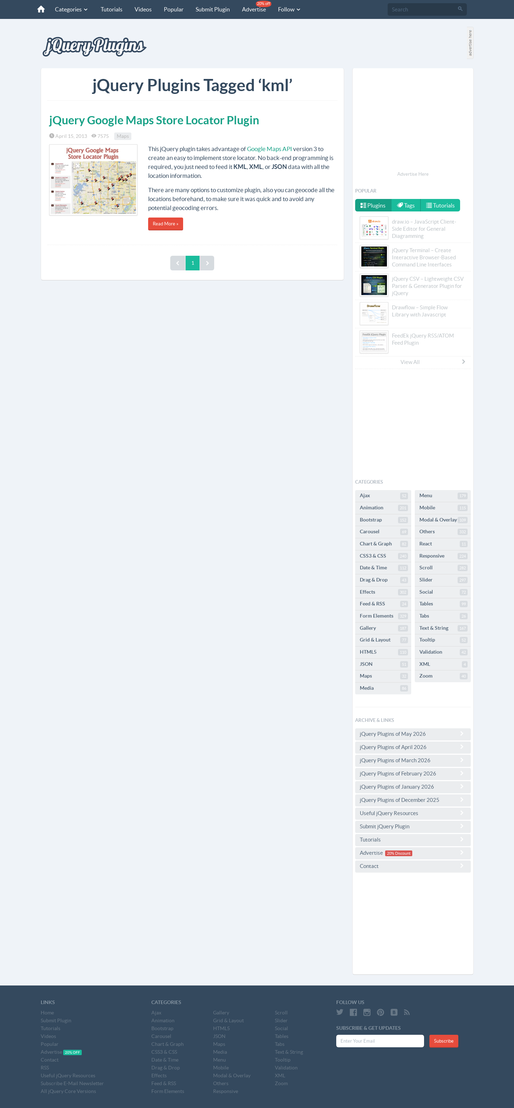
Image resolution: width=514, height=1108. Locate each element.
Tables (443, 604)
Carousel (384, 532)
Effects (384, 592)
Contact (413, 866)
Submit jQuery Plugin (413, 826)
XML (443, 664)
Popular (173, 9)
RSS (45, 1067)
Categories (72, 9)
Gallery (384, 628)
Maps (123, 136)
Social (443, 592)
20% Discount (398, 853)
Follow (289, 9)
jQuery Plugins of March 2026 (413, 760)
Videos (143, 9)
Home (47, 1012)
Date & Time (384, 568)
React (443, 544)
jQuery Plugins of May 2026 (413, 733)
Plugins (373, 205)
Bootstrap (384, 520)
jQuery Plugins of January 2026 (413, 786)
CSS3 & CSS (384, 556)
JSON (384, 664)
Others (443, 532)
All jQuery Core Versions (68, 1091)
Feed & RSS (384, 604)
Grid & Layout (384, 640)
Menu (443, 496)
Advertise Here (413, 174)
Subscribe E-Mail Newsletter (72, 1083)
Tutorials (111, 9)
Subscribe (444, 1041)
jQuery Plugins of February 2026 (413, 773)
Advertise (256, 7)
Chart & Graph (384, 544)
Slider (443, 580)
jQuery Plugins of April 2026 (413, 747)
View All (433, 362)
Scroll (443, 568)
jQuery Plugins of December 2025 (413, 800)
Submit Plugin (213, 9)
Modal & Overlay (443, 520)
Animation (384, 508)
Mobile (443, 508)
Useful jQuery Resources (413, 813)
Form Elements (384, 616)
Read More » (165, 223)
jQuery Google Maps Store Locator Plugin (154, 120)
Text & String (443, 628)
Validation (443, 652)
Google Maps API (269, 148)
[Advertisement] (413, 121)
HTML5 (384, 652)
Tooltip (443, 640)
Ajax (384, 496)
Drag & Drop (384, 580)
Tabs (443, 616)
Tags (406, 205)
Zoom (443, 676)
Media (384, 688)
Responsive (443, 556)
